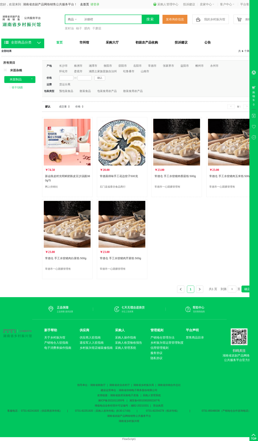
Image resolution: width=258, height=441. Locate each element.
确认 (99, 77)
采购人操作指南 (125, 337)
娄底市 (78, 71)
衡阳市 (108, 65)
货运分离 (64, 84)
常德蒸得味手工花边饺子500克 (119, 176)
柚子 (79, 28)
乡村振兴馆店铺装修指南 (96, 347)
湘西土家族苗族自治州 (103, 71)
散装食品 (85, 91)
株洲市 (78, 65)
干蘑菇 (96, 28)
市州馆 (84, 42)
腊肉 (87, 28)
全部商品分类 (21, 42)
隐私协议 (156, 358)
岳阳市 (137, 65)
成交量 (63, 106)
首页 (59, 42)
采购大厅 (112, 42)
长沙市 (63, 65)
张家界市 (168, 65)
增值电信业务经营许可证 (109, 405)
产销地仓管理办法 (162, 337)
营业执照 (158, 405)
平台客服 (247, 4)
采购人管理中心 (165, 4)
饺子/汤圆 (17, 87)
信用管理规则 (159, 347)
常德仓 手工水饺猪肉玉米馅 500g (229, 176)
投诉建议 (189, 4)
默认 (47, 106)
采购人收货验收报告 (128, 342)
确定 (247, 289)
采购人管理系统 (125, 347)
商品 (71, 19)
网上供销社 (51, 186)
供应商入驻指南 (90, 337)
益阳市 (185, 65)
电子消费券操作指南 (57, 347)
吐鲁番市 (128, 71)
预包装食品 (66, 91)
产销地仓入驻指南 (56, 342)
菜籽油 (69, 28)
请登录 (94, 4)
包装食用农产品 (107, 91)
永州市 (214, 65)
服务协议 (156, 353)
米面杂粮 (16, 70)
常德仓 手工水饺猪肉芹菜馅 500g (120, 258)
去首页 (84, 4)
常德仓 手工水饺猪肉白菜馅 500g (65, 258)
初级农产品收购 (146, 42)
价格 (77, 106)
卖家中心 (207, 4)
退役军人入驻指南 (92, 342)
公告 (207, 42)
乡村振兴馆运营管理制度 (167, 342)
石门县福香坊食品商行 (113, 186)
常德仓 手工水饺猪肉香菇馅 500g (175, 176)
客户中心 (227, 4)
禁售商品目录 (195, 337)
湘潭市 (93, 65)
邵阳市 (122, 65)
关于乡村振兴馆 (54, 337)
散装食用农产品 (133, 91)
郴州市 (199, 65)
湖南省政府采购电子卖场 (124, 395)
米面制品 (16, 79)
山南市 (145, 71)
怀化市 (63, 71)
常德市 (152, 65)
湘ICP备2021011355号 (111, 400)
